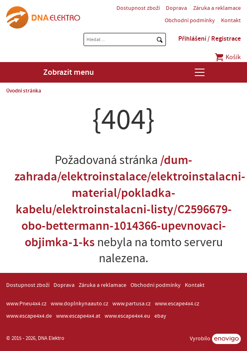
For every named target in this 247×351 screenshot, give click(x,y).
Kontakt (231, 20)
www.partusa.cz (131, 303)
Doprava (176, 8)
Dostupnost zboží (138, 8)
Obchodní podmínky (190, 20)
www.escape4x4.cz (177, 303)
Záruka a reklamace (217, 8)
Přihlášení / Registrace (209, 38)
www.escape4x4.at (78, 316)
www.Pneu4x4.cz (26, 303)
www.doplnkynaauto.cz (79, 303)
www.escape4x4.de (29, 316)
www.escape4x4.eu (127, 316)
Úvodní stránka (23, 91)
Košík (227, 57)
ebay (160, 316)
